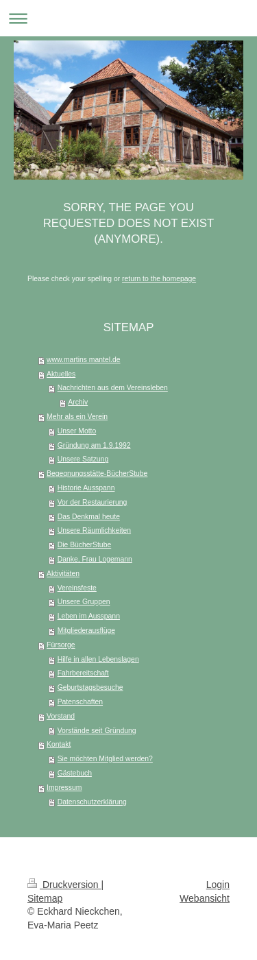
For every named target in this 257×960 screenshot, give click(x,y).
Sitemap (44, 898)
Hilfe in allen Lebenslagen (98, 659)
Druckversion (64, 884)
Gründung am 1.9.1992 (94, 445)
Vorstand (61, 716)
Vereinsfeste (77, 588)
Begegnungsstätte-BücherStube (97, 473)
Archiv (78, 402)
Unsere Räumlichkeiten (94, 530)
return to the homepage (159, 279)
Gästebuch (75, 773)
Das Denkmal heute (89, 516)
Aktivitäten (63, 573)
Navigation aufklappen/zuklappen (128, 18)
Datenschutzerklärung (92, 802)
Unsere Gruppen (84, 601)
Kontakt (59, 744)
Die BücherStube (85, 545)
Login (218, 884)
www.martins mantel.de (83, 359)
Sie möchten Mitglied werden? (105, 759)
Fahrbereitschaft (83, 673)
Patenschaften (80, 702)
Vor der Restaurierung (92, 502)
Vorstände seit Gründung (97, 730)
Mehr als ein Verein (77, 416)
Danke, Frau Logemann (95, 559)
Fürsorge (61, 645)
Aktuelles (61, 374)
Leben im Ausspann (89, 616)
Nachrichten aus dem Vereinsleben (113, 388)
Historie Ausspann (86, 488)
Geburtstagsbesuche (90, 687)
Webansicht (205, 898)
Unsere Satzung (83, 459)
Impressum (64, 787)
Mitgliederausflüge (86, 630)
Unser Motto (77, 431)
